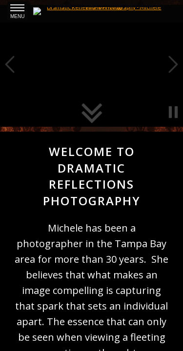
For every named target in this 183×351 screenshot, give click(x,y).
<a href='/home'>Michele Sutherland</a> (91, 175)
